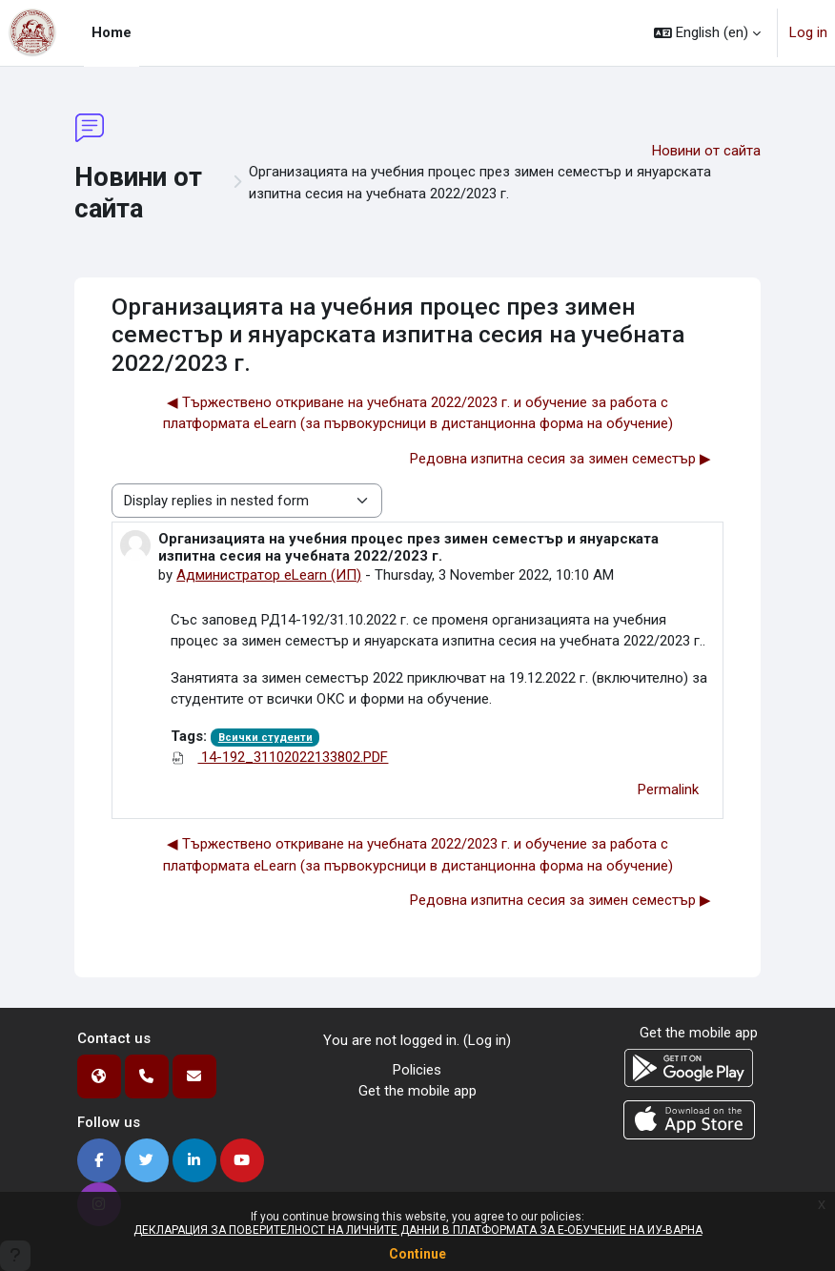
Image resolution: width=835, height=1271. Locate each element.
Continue (417, 1253)
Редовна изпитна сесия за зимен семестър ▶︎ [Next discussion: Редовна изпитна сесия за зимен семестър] (560, 458)
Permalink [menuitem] (668, 789)
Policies (417, 1069)
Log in (808, 32)
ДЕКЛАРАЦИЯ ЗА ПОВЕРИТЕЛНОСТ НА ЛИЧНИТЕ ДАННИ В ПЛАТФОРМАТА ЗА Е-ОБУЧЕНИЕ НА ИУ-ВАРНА (418, 1230)
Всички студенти (265, 737)
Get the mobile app (417, 1090)
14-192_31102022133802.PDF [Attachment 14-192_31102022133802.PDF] (279, 757)
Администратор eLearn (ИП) (268, 575)
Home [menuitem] (112, 32)
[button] (707, 33)
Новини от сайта (706, 150)
